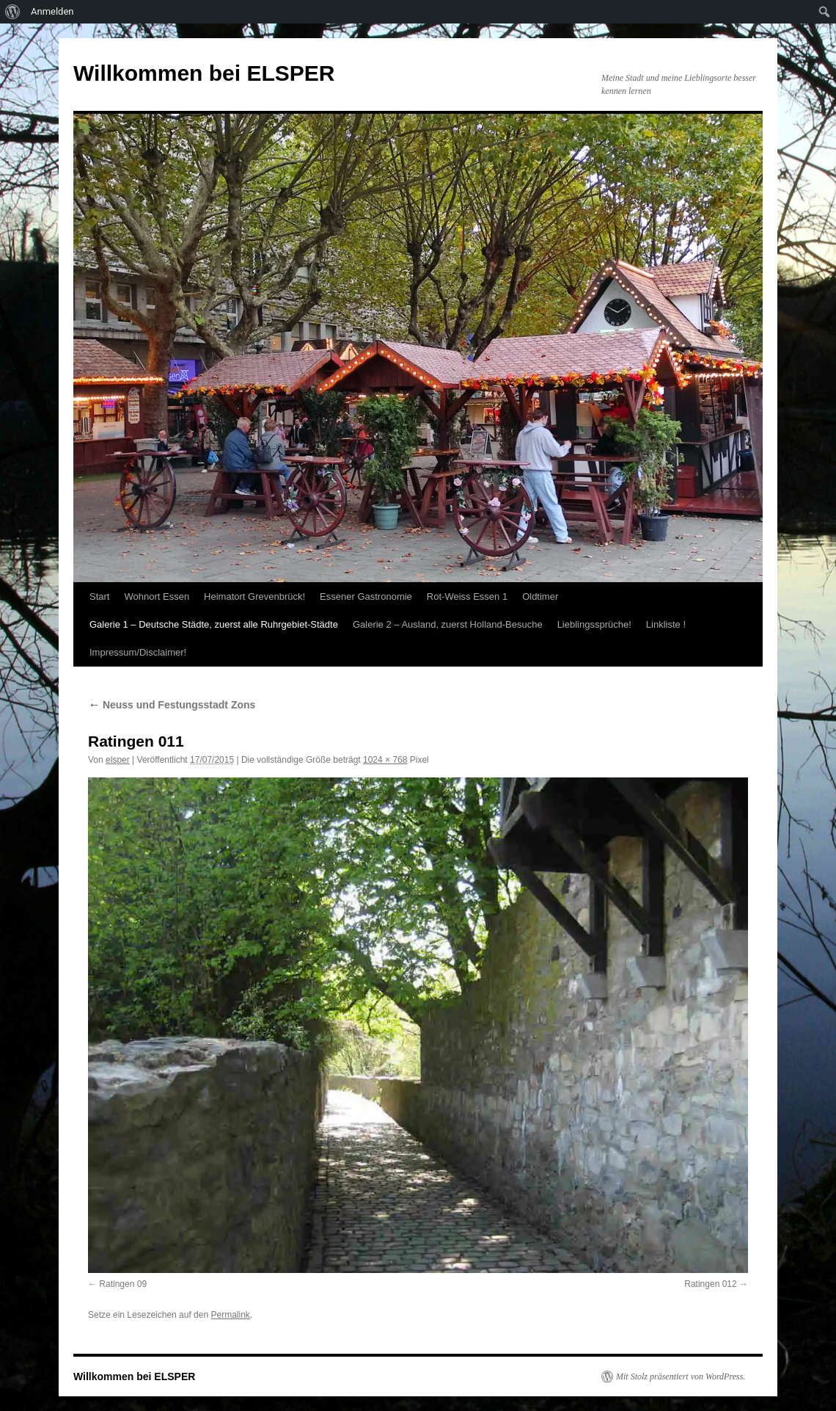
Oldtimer (540, 596)
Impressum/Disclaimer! (137, 652)
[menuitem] (13, 11)
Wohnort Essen (156, 596)
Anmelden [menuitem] (52, 11)
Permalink (229, 1315)
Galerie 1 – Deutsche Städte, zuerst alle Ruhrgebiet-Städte (213, 624)
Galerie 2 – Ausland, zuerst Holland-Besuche (448, 624)
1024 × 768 (385, 760)
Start (99, 596)
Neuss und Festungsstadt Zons (171, 705)
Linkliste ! (666, 624)
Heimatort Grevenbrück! (254, 596)
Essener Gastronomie (366, 596)
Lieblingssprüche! (594, 624)
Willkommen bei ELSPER (203, 73)
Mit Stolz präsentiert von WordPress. (680, 1376)
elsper (118, 760)
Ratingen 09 (123, 1284)
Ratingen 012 (710, 1284)
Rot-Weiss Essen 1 (467, 596)
